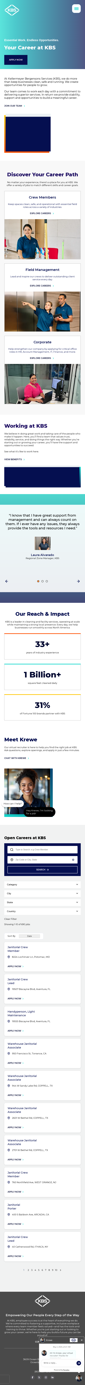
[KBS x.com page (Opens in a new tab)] (39, 1377)
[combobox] (42, 860)
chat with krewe (17, 758)
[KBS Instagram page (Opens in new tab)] (46, 1377)
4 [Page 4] (35, 1270)
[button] (6, 581)
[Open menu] (76, 8)
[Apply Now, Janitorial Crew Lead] (29, 998)
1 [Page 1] (23, 1270)
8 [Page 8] (49, 1270)
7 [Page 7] (45, 1270)
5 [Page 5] (38, 1270)
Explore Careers (42, 213)
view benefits (15, 459)
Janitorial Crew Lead (18, 981)
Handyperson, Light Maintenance (21, 1013)
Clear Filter (10, 919)
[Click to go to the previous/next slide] (38, 581)
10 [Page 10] (56, 1270)
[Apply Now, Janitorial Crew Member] (29, 966)
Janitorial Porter (14, 1206)
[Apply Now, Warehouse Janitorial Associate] (27, 1063)
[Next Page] (60, 1270)
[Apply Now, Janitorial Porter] (28, 1224)
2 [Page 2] (28, 1270)
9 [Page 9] (52, 1270)
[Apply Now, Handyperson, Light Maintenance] (29, 1031)
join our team (15, 106)
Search (40, 869)
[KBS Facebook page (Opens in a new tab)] (32, 1377)
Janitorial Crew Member (18, 949)
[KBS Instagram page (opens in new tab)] (52, 1377)
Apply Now (16, 60)
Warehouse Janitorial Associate (22, 1045)
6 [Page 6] (42, 1270)
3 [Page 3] (32, 1270)
